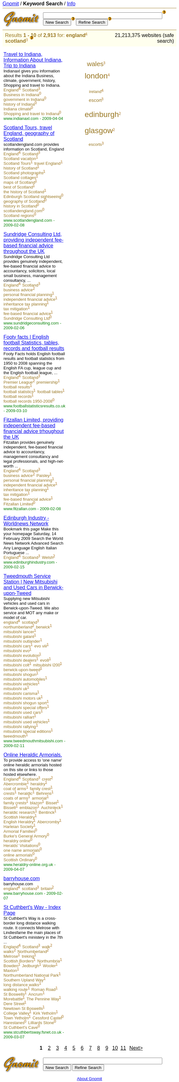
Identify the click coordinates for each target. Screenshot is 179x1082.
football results (16, 387)
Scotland (30, 90)
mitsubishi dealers (19, 660)
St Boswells (14, 994)
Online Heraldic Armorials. (32, 754)
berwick (43, 627)
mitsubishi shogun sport (25, 703)
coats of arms (15, 798)
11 (123, 1048)
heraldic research (19, 812)
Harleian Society (18, 826)
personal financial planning (27, 294)
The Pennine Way (43, 999)
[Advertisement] (152, 142)
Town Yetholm (16, 1018)
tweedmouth (14, 736)
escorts (95, 144)
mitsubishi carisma (20, 693)
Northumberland (32, 951)
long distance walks (21, 984)
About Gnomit (89, 1078)
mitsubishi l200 (46, 665)
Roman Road (43, 989)
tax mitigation (15, 308)
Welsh (47, 557)
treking (28, 956)
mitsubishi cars (17, 646)
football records (17, 396)
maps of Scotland (19, 182)
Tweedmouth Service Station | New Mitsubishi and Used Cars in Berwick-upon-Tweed (33, 584)
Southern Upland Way (23, 980)
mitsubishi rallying (19, 726)
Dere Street (13, 1003)
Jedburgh (30, 965)
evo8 (44, 660)
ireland (95, 91)
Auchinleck (51, 807)
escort (95, 100)
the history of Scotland (23, 191)
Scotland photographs (23, 172)
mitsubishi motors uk (22, 698)
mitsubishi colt (16, 665)
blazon (36, 803)
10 (115, 1048)
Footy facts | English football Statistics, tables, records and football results (33, 342)
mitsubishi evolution (21, 655)
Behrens (43, 793)
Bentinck (46, 812)
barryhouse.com (21, 878)
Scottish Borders (18, 961)
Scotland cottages (19, 177)
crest (46, 779)
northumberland (17, 627)
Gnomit (11, 3)
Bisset (51, 803)
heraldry (37, 784)
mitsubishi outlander (21, 641)
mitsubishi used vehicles (25, 722)
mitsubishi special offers (25, 707)
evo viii (40, 646)
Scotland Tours (17, 163)
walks (8, 951)
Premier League (18, 382)
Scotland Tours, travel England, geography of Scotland (28, 133)
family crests (14, 803)
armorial (39, 798)
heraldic (25, 793)
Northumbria (48, 961)
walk (46, 946)
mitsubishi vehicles (20, 684)
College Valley (16, 1013)
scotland (15, 41)
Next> (136, 1048)
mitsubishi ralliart (18, 717)
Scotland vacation (19, 158)
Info (71, 3)
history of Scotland (20, 168)
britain (46, 888)
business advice (18, 290)
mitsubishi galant (18, 636)
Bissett (9, 807)
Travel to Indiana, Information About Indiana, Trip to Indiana (33, 60)
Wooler (49, 965)
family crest (40, 788)
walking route (15, 989)
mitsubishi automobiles (24, 679)
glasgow (99, 130)
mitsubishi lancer (18, 631)
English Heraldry (18, 821)
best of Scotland (18, 187)
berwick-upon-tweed (21, 669)
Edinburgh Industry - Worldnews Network (26, 520)
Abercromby (48, 821)
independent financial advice (29, 299)
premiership (47, 382)
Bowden (10, 965)
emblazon (28, 807)
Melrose (10, 956)
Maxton (10, 970)
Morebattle (13, 999)
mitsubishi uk (15, 688)
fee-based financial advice (27, 313)
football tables (50, 391)
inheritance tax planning (25, 304)
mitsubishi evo (16, 650)
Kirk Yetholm (44, 1013)
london (96, 75)
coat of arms (14, 788)
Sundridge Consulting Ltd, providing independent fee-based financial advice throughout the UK (33, 243)
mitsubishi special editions (27, 731)
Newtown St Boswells (23, 1008)
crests (9, 793)
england (75, 35)
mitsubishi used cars (22, 712)
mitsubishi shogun (19, 674)
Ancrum (35, 994)
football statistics (18, 391)
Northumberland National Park (31, 975)
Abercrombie (15, 784)
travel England (47, 163)
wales (95, 63)
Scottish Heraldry (19, 817)
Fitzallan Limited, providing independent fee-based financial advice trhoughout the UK (33, 428)
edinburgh (102, 114)
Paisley (43, 475)
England (11, 90)
